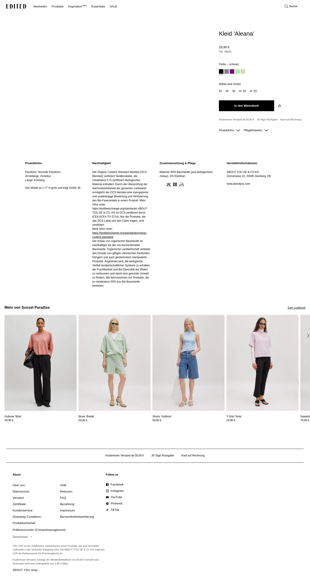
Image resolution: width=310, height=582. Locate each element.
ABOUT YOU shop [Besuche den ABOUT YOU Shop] (25, 569)
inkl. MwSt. (225, 51)
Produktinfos (229, 130)
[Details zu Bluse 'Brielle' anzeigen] (114, 363)
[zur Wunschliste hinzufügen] (280, 105)
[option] (221, 72)
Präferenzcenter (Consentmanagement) (39, 529)
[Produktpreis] (260, 50)
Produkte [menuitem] (58, 6)
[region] (54, 224)
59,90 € (9, 420)
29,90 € (224, 47)
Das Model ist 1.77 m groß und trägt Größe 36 (52, 187)
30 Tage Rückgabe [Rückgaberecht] (267, 119)
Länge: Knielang (35, 180)
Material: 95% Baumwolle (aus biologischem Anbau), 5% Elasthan (186, 174)
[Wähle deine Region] (23, 536)
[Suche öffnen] (291, 6)
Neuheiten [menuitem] (40, 6)
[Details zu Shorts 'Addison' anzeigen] (188, 363)
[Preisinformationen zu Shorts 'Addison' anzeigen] (188, 420)
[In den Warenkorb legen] (246, 105)
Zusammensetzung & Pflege (178, 163)
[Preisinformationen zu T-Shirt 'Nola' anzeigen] (262, 420)
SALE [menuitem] (113, 6)
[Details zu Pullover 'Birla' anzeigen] (41, 363)
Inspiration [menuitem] (77, 6)
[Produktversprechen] (260, 120)
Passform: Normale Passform (43, 172)
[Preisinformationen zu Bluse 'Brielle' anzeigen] (114, 420)
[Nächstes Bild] (308, 335)
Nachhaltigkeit (101, 163)
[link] (17, 475)
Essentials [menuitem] (98, 6)
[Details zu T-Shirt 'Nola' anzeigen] (262, 363)
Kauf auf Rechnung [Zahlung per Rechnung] (290, 119)
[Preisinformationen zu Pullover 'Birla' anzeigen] (41, 420)
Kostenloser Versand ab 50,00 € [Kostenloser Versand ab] (236, 119)
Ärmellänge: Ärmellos (38, 176)
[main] (155, 224)
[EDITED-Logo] (16, 6)
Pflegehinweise (256, 130)
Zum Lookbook (296, 307)
